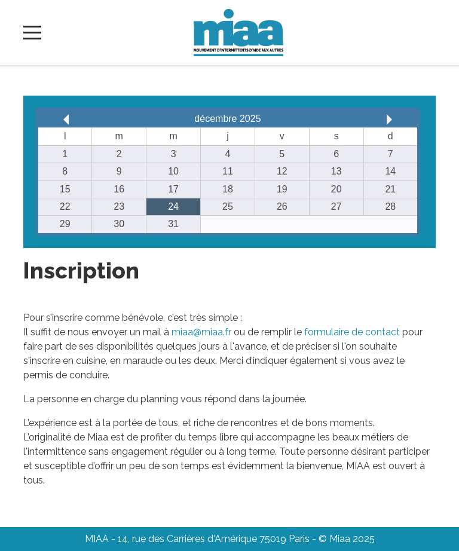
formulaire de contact (352, 332)
